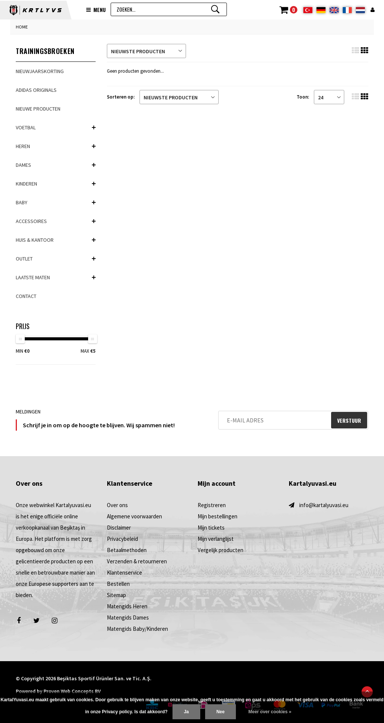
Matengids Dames (128, 617)
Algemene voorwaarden (134, 516)
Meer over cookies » (269, 711)
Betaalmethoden (127, 550)
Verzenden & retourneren (137, 561)
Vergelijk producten (220, 550)
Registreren (212, 505)
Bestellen (118, 583)
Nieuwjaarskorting (40, 71)
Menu (96, 10)
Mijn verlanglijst (216, 538)
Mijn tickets (211, 527)
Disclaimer (119, 527)
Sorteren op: (121, 97)
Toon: (303, 97)
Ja (186, 711)
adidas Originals (36, 90)
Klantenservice (124, 572)
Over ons (117, 505)
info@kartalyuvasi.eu (323, 505)
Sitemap (116, 595)
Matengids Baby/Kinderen (137, 628)
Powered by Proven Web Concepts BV (58, 691)
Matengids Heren (127, 606)
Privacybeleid (122, 538)
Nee (220, 711)
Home (22, 27)
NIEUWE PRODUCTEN (38, 108)
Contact (26, 296)
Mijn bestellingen (217, 516)
